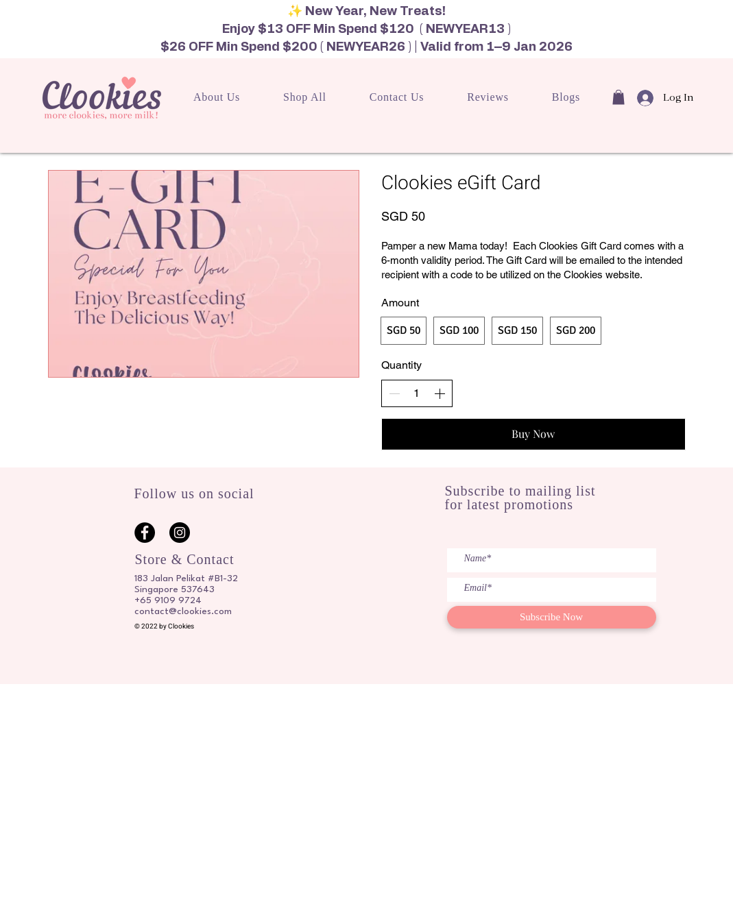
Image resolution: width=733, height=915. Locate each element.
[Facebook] (144, 532)
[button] (618, 97)
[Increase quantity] (439, 393)
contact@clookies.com (183, 611)
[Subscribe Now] (551, 617)
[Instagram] (179, 532)
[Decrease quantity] (394, 393)
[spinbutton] (416, 393)
